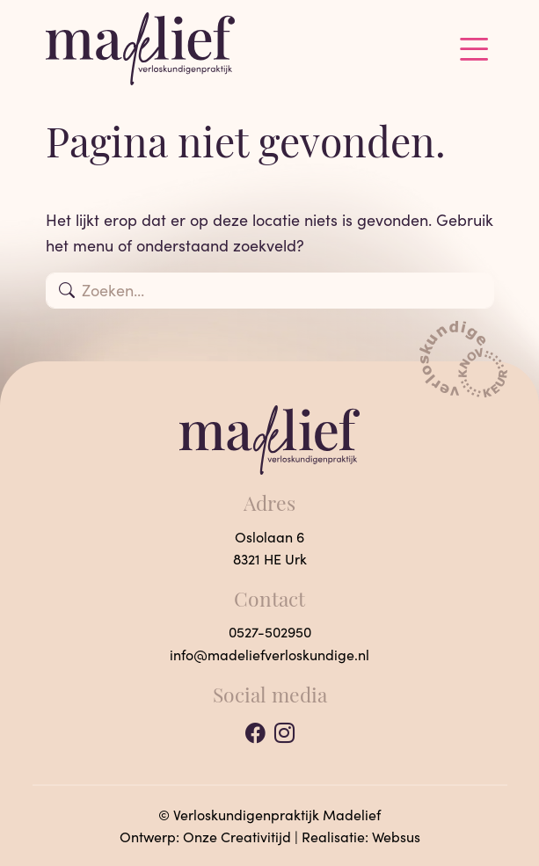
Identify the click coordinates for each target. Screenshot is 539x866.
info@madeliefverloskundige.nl (269, 654)
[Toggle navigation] (474, 48)
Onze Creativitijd (237, 836)
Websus (396, 836)
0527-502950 (270, 631)
